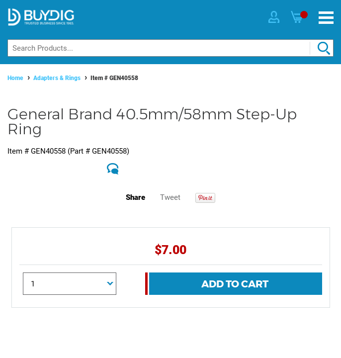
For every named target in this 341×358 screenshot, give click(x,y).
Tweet (170, 197)
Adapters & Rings (57, 78)
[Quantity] (69, 283)
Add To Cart (234, 284)
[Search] (170, 48)
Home (15, 78)
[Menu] (326, 17)
